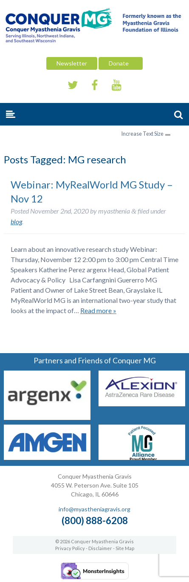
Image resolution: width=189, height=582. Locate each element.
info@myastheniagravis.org (94, 509)
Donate (121, 63)
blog (16, 221)
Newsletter (71, 63)
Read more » (98, 310)
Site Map (125, 548)
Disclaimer (100, 548)
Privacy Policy (70, 548)
